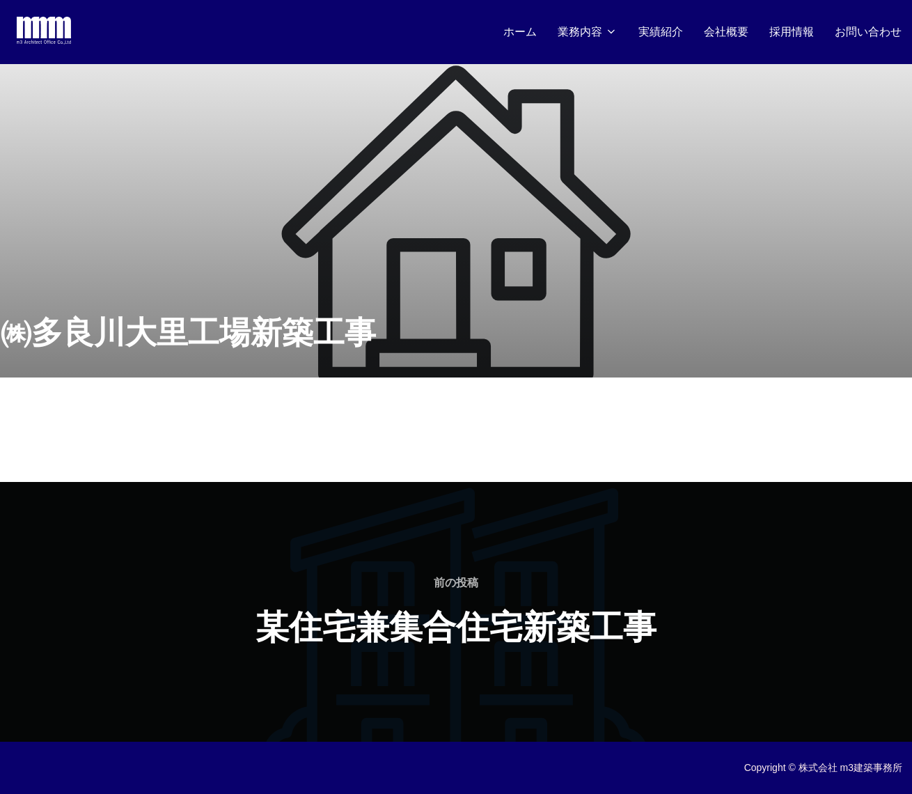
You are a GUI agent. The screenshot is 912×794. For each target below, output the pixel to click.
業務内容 (588, 31)
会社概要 (726, 31)
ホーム (520, 31)
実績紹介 (660, 31)
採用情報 (791, 31)
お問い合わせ (868, 31)
